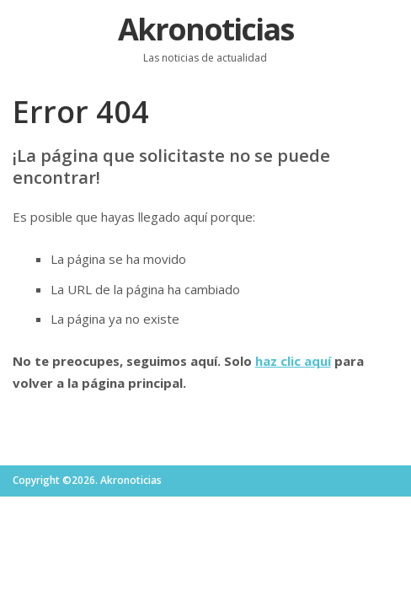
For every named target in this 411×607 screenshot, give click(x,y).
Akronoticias (205, 29)
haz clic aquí (293, 360)
